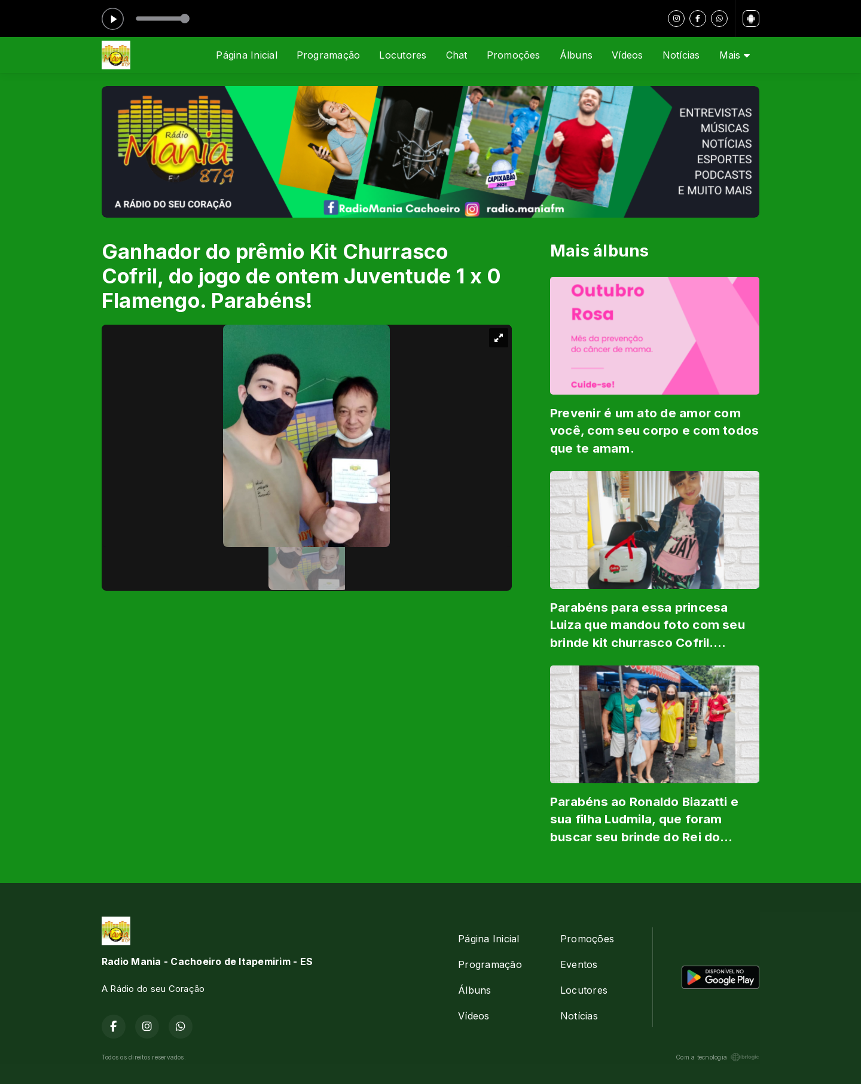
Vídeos (627, 55)
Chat (457, 55)
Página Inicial (246, 55)
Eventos (579, 964)
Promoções (514, 55)
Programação (329, 55)
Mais (734, 55)
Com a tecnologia (717, 1057)
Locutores (402, 55)
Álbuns (576, 55)
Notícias (681, 55)
